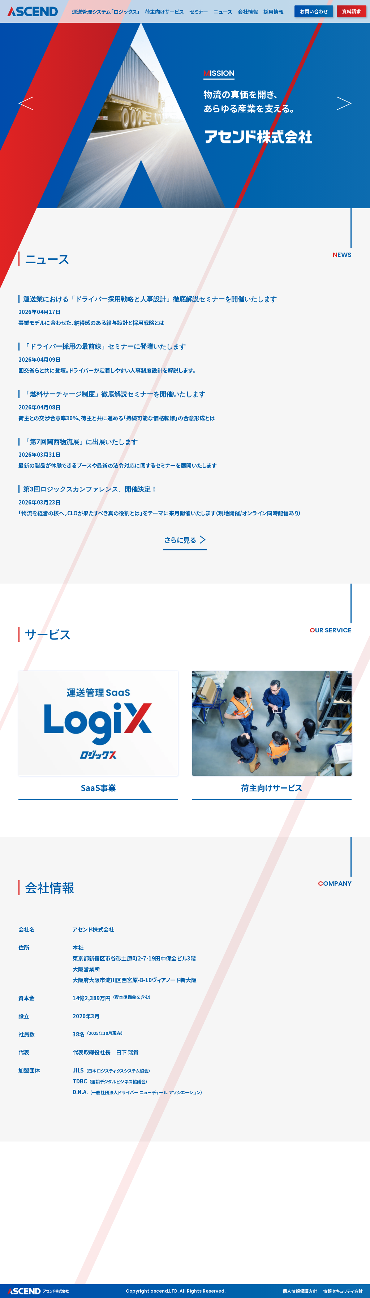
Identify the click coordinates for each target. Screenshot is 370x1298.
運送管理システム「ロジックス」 (105, 11)
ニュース (223, 11)
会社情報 (248, 11)
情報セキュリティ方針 (343, 1291)
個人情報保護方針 (300, 1291)
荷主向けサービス (164, 11)
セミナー (198, 11)
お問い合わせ (314, 11)
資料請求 (351, 11)
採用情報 (273, 11)
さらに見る (180, 540)
